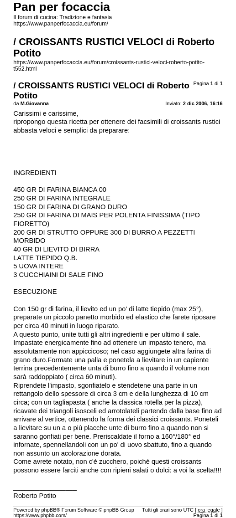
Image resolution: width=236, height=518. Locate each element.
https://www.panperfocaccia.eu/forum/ (60, 24)
